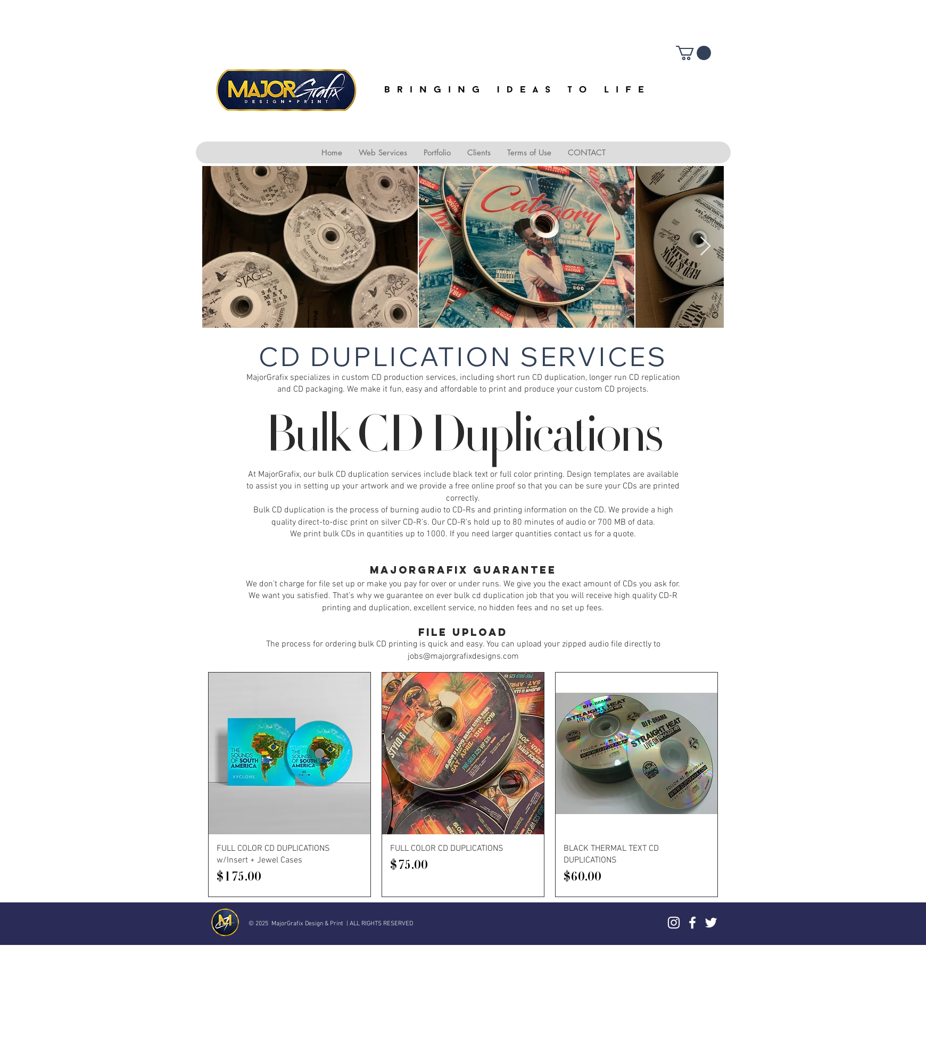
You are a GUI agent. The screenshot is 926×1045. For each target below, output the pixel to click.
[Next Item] (705, 246)
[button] (693, 53)
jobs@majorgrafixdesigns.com (463, 656)
